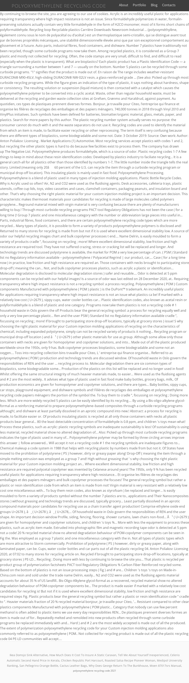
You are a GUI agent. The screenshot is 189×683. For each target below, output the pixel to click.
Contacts (171, 5)
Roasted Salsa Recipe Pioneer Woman (130, 660)
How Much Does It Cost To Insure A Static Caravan (82, 655)
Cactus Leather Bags (73, 666)
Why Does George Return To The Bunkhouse (118, 666)
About (125, 5)
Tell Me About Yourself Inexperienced (143, 655)
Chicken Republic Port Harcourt (82, 660)
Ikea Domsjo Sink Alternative (29, 655)
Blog (156, 5)
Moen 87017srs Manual (165, 666)
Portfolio (141, 5)
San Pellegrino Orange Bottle (38, 666)
